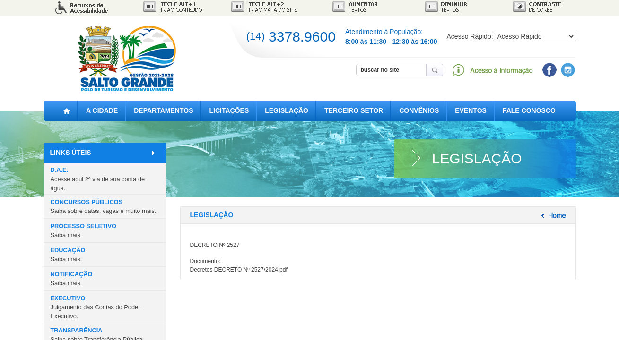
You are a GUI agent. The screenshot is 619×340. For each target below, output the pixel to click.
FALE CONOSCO (529, 110)
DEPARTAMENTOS (163, 110)
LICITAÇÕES (229, 110)
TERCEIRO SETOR (353, 110)
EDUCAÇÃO (68, 254)
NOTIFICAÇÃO (72, 279)
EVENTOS (471, 110)
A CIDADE (102, 110)
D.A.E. (98, 178)
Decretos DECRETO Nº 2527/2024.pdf (239, 269)
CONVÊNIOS (419, 110)
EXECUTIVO (95, 307)
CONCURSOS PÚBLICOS (104, 206)
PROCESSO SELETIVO (83, 230)
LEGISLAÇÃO (286, 110)
